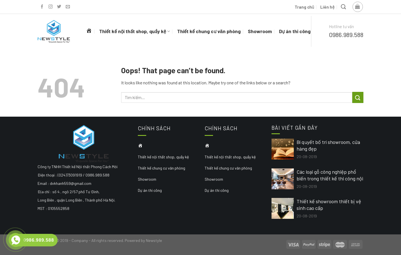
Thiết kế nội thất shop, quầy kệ (134, 31)
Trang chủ (304, 6)
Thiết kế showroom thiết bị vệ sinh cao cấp (329, 204)
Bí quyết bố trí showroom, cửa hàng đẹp (328, 145)
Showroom (260, 31)
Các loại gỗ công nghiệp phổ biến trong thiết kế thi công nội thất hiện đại (330, 175)
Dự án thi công (294, 31)
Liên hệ (327, 6)
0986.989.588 (346, 34)
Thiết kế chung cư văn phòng (209, 31)
